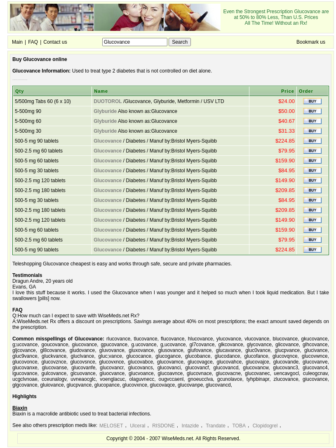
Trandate (216, 426)
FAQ (33, 42)
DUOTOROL (108, 101)
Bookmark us (310, 42)
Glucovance (108, 141)
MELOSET (111, 426)
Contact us (55, 42)
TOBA (238, 426)
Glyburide (105, 111)
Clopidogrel (265, 426)
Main (17, 42)
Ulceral (137, 426)
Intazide (190, 426)
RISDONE (163, 426)
